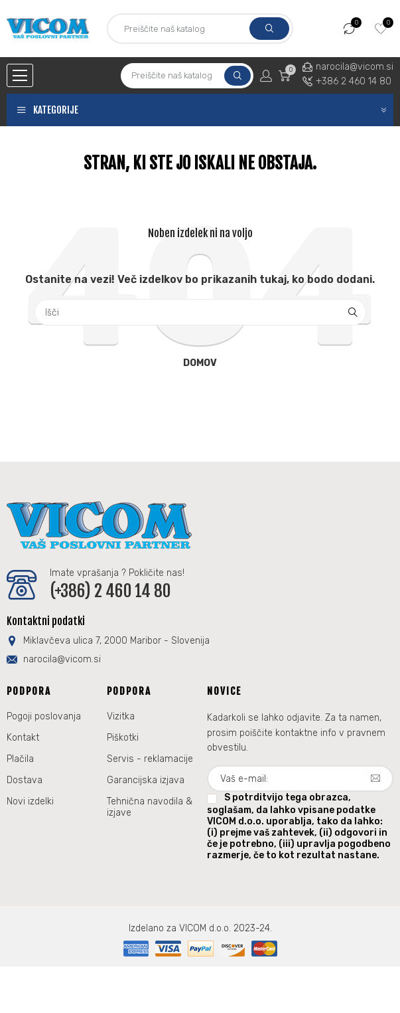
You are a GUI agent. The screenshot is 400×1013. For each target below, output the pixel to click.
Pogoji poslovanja (44, 716)
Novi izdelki (30, 801)
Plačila (20, 759)
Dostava (24, 780)
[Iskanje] (200, 312)
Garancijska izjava (145, 780)
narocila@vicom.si (354, 66)
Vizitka (121, 716)
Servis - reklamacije (150, 759)
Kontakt (23, 737)
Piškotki (123, 737)
